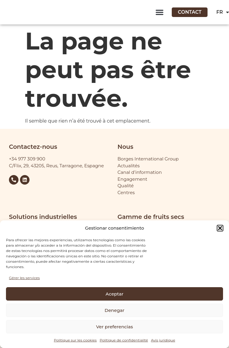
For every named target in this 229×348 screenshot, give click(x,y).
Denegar (114, 310)
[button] (220, 228)
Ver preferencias (114, 327)
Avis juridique (163, 340)
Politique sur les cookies (75, 340)
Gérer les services (24, 278)
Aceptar (114, 294)
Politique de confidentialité (124, 340)
